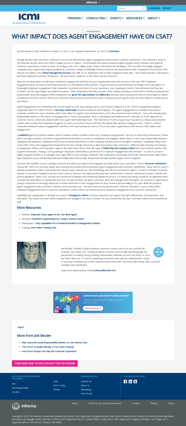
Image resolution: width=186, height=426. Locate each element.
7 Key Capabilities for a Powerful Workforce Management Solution (67, 223)
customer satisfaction (155, 163)
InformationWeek (20, 387)
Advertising (86, 389)
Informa (93, 2)
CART (167, 8)
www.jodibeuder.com (105, 270)
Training (74, 18)
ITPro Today (59, 385)
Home (75, 403)
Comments (113, 51)
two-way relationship (65, 109)
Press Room (87, 393)
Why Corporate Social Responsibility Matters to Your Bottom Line (54, 342)
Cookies (136, 403)
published (23, 135)
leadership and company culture (119, 148)
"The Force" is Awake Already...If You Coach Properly (48, 346)
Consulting (95, 18)
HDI (14, 383)
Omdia (56, 389)
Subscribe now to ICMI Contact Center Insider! (45, 363)
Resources (134, 18)
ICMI (55, 381)
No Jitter (16, 392)
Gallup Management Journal (56, 72)
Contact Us (86, 381)
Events (115, 18)
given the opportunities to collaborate (91, 94)
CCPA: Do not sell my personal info (104, 403)
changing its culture (78, 195)
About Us (85, 385)
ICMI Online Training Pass (43, 227)
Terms (171, 403)
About (153, 18)
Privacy (154, 403)
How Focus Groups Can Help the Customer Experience (49, 351)
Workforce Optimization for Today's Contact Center (58, 218)
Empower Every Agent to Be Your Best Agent (54, 214)
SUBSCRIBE (154, 8)
